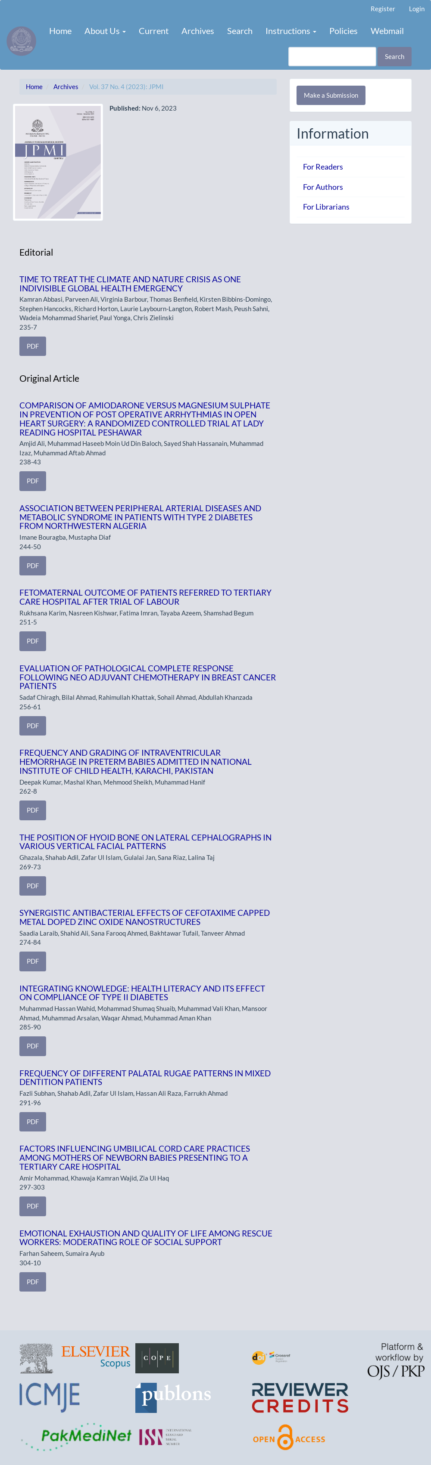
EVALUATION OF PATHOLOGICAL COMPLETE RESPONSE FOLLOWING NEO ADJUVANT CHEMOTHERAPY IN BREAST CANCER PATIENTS (147, 677)
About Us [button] (105, 30)
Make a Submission (331, 95)
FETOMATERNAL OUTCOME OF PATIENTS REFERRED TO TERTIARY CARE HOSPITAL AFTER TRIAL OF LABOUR (145, 596)
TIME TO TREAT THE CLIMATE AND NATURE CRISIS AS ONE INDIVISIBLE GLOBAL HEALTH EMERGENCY (130, 283)
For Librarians (326, 206)
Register (383, 8)
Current (154, 30)
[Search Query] (332, 56)
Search (240, 30)
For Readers (323, 166)
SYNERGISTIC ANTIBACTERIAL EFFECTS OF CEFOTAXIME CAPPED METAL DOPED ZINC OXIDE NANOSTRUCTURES (144, 917)
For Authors (323, 187)
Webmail (387, 30)
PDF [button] (33, 346)
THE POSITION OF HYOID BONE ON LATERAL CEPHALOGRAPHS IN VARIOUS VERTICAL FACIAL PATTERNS (145, 841)
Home (60, 30)
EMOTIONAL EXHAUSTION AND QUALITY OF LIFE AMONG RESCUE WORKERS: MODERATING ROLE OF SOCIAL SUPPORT (145, 1237)
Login (417, 8)
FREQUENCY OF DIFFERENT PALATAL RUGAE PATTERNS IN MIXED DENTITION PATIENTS (145, 1077)
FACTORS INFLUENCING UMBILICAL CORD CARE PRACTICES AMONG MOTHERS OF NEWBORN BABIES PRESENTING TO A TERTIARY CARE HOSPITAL (134, 1157)
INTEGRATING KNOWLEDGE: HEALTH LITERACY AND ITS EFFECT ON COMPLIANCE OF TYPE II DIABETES (142, 992)
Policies (343, 30)
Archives (197, 30)
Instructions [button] (290, 30)
